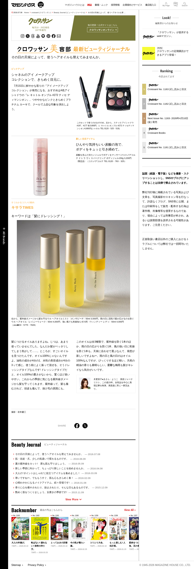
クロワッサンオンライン (103, 30)
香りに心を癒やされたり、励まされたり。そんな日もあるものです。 (61, 487)
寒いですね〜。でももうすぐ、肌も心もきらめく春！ (52, 477)
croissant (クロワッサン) (41, 12)
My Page (166, 3)
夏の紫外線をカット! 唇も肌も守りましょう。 (49, 463)
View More (73, 499)
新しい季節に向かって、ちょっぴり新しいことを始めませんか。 (59, 468)
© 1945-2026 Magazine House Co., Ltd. (165, 565)
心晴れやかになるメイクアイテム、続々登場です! (50, 482)
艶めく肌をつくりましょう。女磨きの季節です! (49, 492)
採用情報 (115, 5)
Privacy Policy (36, 565)
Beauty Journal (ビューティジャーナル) (69, 12)
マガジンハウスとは (74, 5)
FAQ (175, 3)
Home (26, 12)
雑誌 (89, 5)
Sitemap (16, 565)
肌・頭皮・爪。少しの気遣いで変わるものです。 (50, 458)
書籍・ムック (101, 5)
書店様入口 (150, 5)
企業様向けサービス (132, 5)
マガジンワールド (27, 5)
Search (184, 3)
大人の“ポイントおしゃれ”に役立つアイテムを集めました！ (56, 473)
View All (130, 510)
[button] (133, 532)
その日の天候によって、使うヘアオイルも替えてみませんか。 (57, 454)
